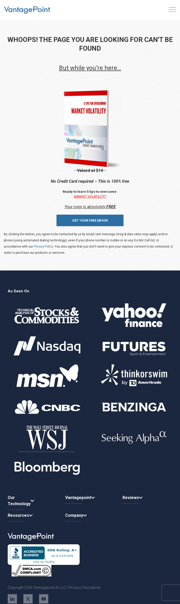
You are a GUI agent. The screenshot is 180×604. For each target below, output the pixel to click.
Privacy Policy (43, 246)
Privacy (75, 587)
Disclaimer (92, 587)
